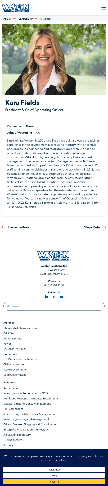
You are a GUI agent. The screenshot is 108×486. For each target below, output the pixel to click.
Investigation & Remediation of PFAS (25, 393)
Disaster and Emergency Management (27, 403)
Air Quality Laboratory (17, 434)
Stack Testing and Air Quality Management (29, 413)
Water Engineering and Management (26, 419)
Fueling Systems (13, 439)
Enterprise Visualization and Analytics (26, 429)
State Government (14, 369)
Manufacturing (12, 338)
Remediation (11, 388)
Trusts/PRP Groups (14, 348)
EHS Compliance (13, 408)
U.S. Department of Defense (20, 359)
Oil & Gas (9, 333)
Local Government (14, 374)
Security (8, 445)
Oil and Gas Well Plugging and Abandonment (30, 424)
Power (7, 343)
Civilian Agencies (13, 364)
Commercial (10, 353)
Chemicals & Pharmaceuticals (21, 328)
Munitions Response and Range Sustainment (30, 398)
